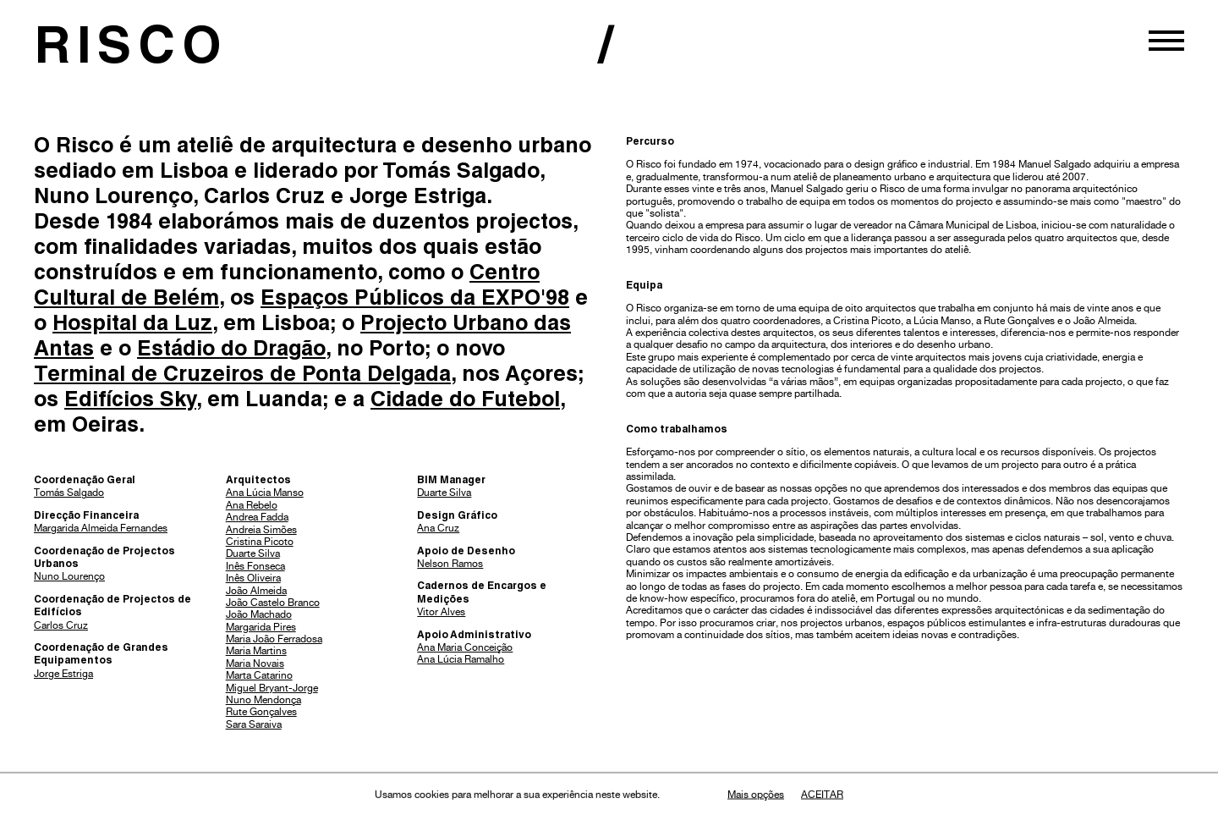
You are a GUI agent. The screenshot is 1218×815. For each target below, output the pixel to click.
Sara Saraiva (254, 724)
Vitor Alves (441, 612)
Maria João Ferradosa (274, 639)
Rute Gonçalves (261, 712)
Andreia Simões (261, 530)
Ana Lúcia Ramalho (460, 659)
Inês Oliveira (253, 578)
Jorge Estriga (63, 674)
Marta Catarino (259, 675)
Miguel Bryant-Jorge (272, 688)
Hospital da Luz (132, 325)
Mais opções (755, 795)
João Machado (259, 614)
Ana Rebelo (251, 505)
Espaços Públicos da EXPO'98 (415, 300)
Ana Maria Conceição (465, 647)
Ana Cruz (438, 528)
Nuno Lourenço (69, 576)
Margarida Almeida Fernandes (100, 528)
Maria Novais (255, 663)
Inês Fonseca (255, 566)
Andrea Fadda (257, 517)
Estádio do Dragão (231, 350)
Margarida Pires (261, 627)
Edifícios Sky (130, 401)
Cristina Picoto (260, 542)
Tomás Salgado (69, 492)
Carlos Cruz (61, 625)
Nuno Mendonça (263, 700)
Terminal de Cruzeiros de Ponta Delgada (242, 376)
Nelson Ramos (450, 564)
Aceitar (822, 795)
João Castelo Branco (273, 602)
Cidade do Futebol (465, 401)
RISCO (131, 51)
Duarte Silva (253, 553)
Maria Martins (256, 651)
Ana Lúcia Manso (265, 492)
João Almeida (256, 591)
